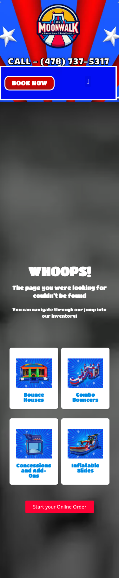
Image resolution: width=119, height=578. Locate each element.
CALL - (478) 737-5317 (58, 60)
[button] (29, 83)
